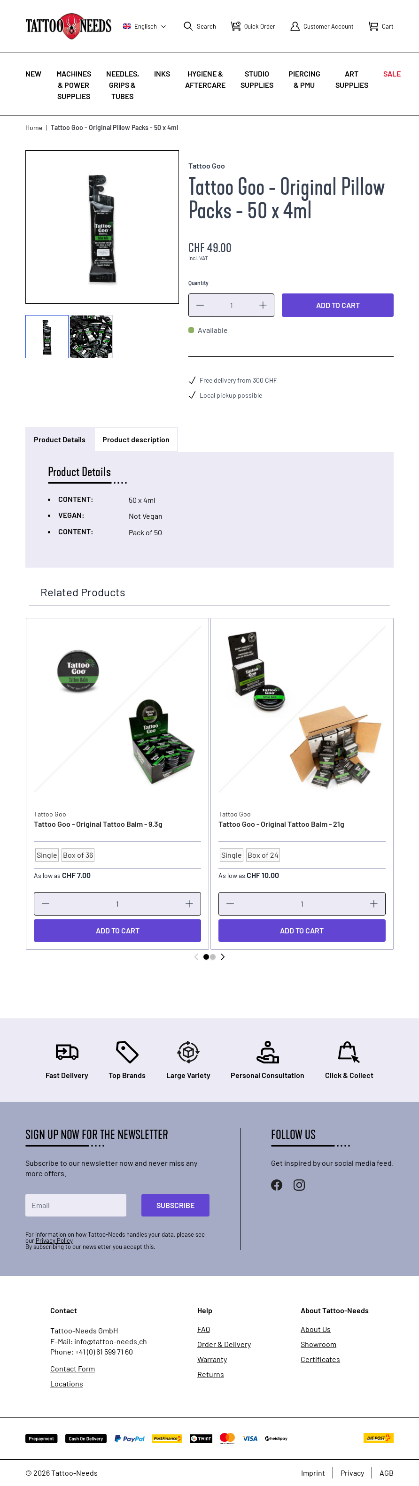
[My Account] (322, 26)
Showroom (318, 1344)
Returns (210, 1374)
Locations (66, 1383)
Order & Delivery (224, 1344)
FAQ (203, 1329)
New (33, 73)
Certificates (320, 1359)
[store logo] (68, 26)
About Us (316, 1329)
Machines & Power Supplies (73, 84)
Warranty (212, 1359)
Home (33, 127)
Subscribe (175, 1205)
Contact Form (72, 1368)
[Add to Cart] (117, 930)
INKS (162, 73)
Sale (392, 73)
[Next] (222, 957)
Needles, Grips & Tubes (122, 84)
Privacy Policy (54, 1240)
